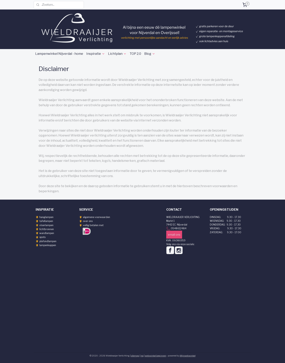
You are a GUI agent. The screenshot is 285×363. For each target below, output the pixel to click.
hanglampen (46, 217)
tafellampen (46, 221)
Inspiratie (95, 54)
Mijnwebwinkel (188, 355)
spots (42, 237)
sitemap (135, 355)
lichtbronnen (46, 229)
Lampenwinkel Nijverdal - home (59, 54)
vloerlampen (46, 225)
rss (142, 355)
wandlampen (46, 233)
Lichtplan (117, 54)
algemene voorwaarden (96, 217)
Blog (149, 54)
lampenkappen (47, 245)
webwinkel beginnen (155, 355)
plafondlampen (47, 241)
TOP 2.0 (135, 54)
